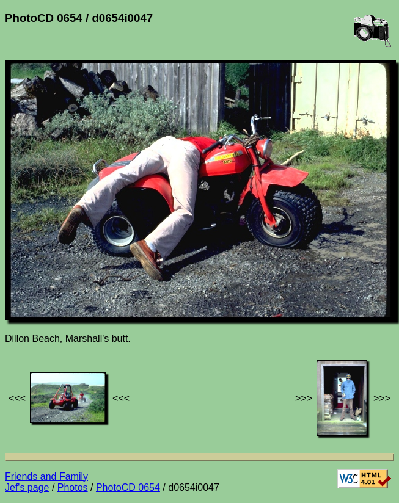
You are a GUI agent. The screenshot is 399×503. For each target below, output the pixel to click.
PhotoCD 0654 (128, 487)
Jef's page (27, 487)
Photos (72, 487)
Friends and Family (46, 476)
